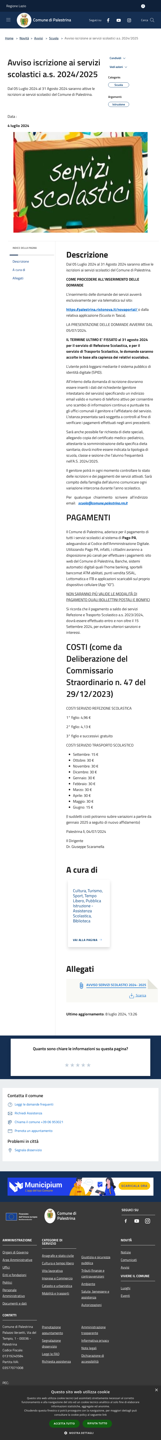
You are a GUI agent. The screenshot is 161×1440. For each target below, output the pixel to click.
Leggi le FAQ (51, 1353)
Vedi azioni (119, 67)
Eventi (125, 1295)
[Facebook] (106, 20)
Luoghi (125, 1288)
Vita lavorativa (52, 1270)
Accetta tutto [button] (64, 1423)
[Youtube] (117, 20)
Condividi (118, 58)
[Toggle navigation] (8, 19)
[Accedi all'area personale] (143, 6)
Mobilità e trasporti (55, 1293)
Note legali (89, 1348)
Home (9, 38)
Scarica (137, 995)
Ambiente (88, 1283)
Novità (24, 38)
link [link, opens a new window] (104, 1415)
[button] (80, 1433)
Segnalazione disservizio (51, 1343)
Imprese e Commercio (57, 1278)
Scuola (53, 38)
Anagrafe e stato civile (58, 1255)
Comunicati (129, 1259)
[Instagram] (127, 20)
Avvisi (38, 38)
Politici (7, 1282)
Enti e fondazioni (14, 1274)
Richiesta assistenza (56, 1361)
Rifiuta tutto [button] (97, 1423)
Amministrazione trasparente (93, 1330)
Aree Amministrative (17, 1259)
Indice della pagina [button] (25, 248)
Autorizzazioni (91, 1304)
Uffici (6, 1267)
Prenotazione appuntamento (52, 1330)
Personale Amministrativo (14, 1292)
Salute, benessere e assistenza (95, 1294)
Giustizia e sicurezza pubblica (95, 1260)
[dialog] (80, 1413)
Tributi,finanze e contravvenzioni (92, 1273)
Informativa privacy (95, 1340)
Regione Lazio (16, 5)
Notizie (126, 1252)
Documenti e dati (15, 1303)
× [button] (156, 1390)
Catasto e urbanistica (57, 1285)
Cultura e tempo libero (58, 1263)
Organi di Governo (15, 1252)
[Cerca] (152, 20)
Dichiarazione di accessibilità (92, 1358)
